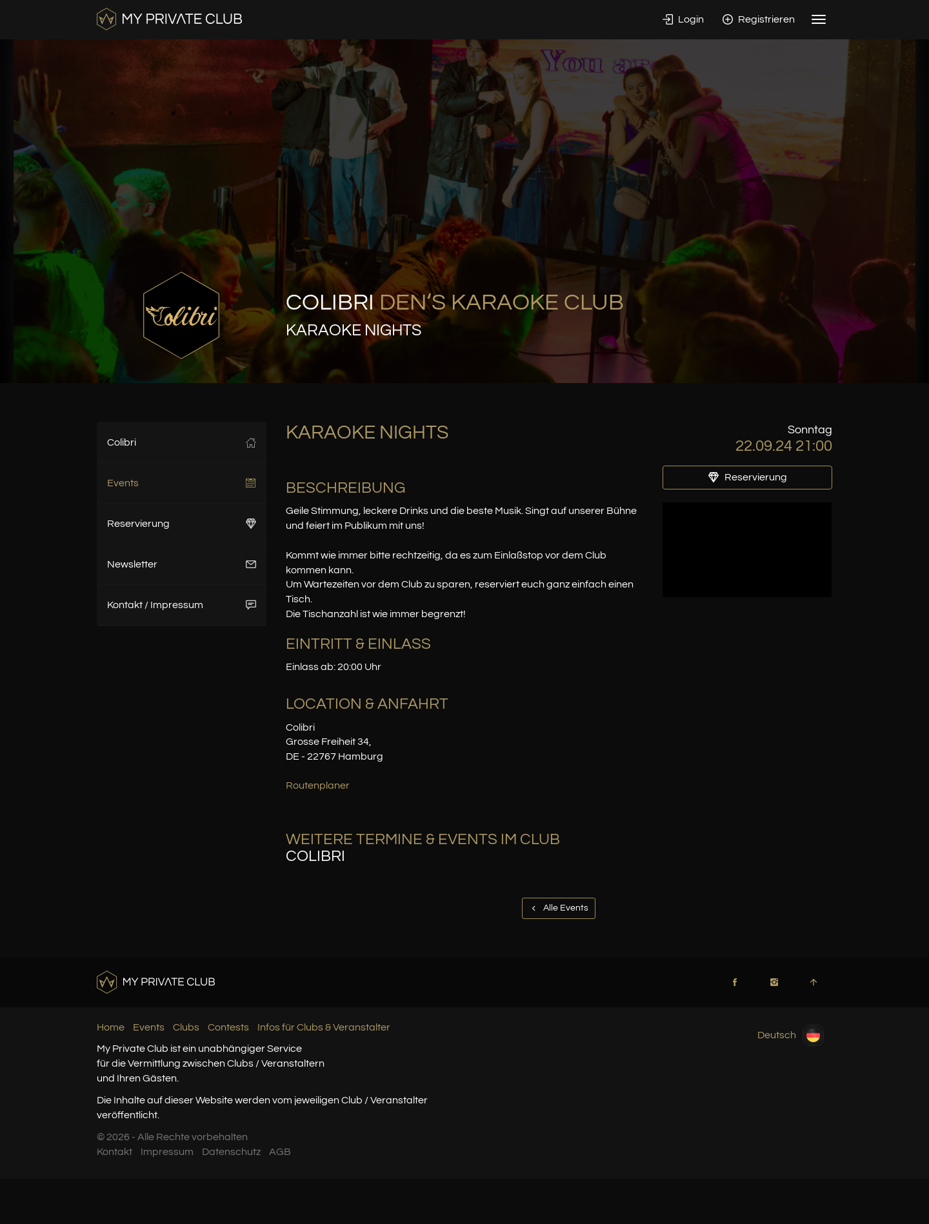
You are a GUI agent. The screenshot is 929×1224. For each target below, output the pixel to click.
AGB (280, 1152)
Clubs (186, 1027)
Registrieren (759, 19)
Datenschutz (231, 1152)
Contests (228, 1027)
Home (111, 1027)
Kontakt (114, 1152)
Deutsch (790, 1035)
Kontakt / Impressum (181, 605)
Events (181, 483)
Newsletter (181, 564)
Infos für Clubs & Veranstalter (323, 1027)
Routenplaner (318, 785)
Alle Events (558, 908)
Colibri (181, 442)
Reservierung (181, 524)
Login (683, 19)
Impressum (167, 1152)
